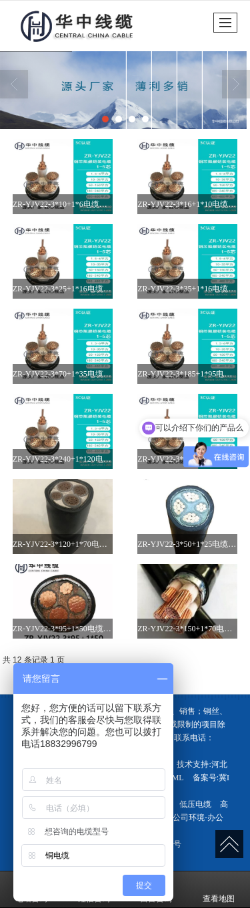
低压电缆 (195, 804)
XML (175, 777)
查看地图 (219, 889)
